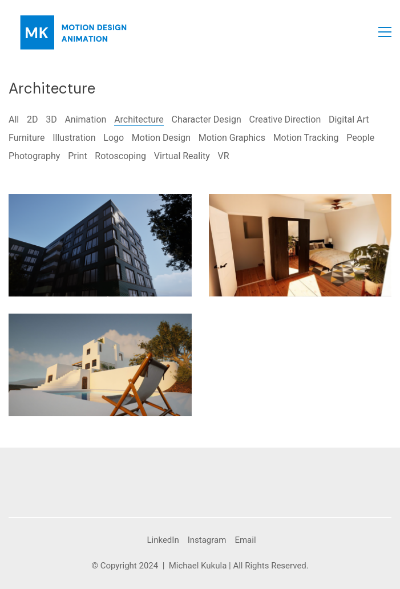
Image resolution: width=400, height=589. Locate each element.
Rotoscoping (120, 156)
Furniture (27, 137)
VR (223, 156)
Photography (34, 156)
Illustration (73, 137)
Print (77, 156)
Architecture (139, 119)
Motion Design (161, 137)
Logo (113, 137)
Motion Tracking (306, 137)
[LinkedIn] (163, 540)
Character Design (206, 119)
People (360, 137)
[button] (384, 32)
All (14, 119)
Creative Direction (285, 119)
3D (51, 119)
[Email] (245, 540)
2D (32, 119)
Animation (85, 119)
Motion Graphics (232, 137)
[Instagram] (207, 540)
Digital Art (349, 119)
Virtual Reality (182, 156)
